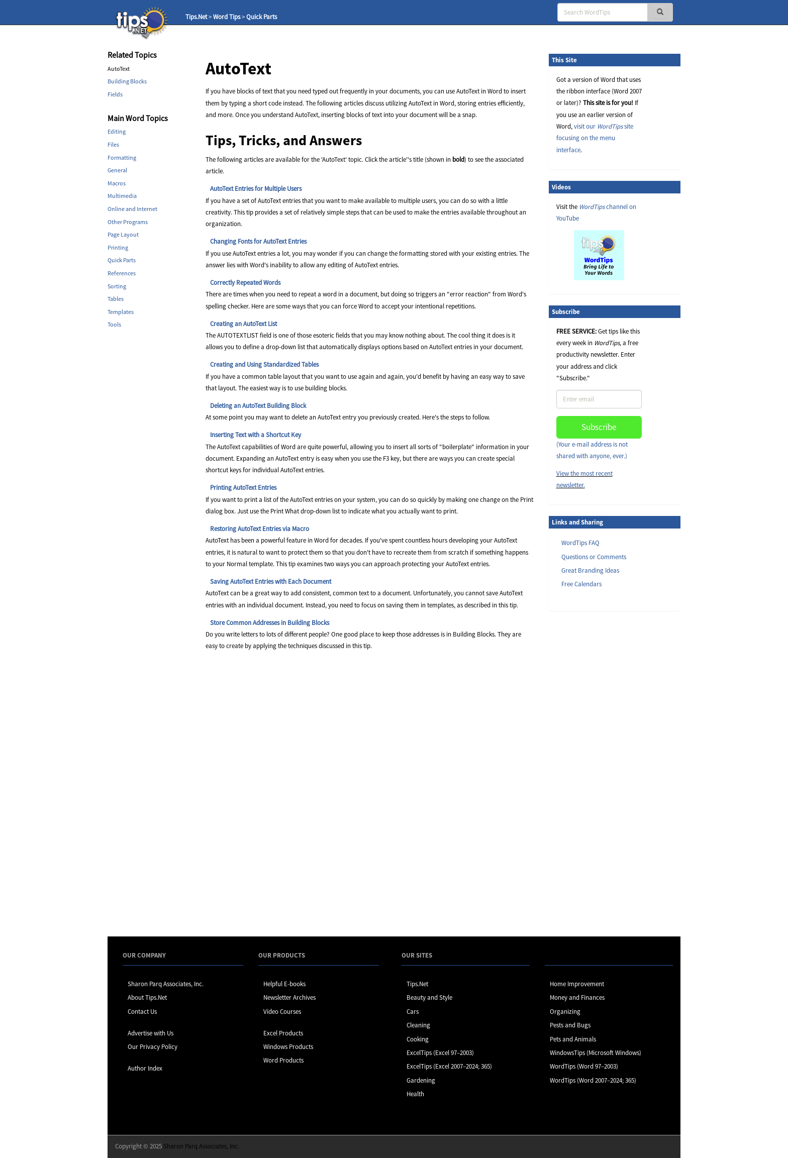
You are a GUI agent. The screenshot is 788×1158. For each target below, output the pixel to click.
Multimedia (122, 195)
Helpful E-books (284, 984)
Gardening (421, 1080)
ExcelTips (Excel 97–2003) (440, 1052)
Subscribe (598, 427)
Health (415, 1094)
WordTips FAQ (580, 543)
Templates (121, 311)
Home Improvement (577, 984)
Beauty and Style (429, 997)
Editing (117, 131)
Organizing (565, 1011)
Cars (413, 1011)
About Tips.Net (147, 997)
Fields (115, 94)
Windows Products (288, 1046)
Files (113, 144)
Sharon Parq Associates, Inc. (166, 984)
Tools (114, 324)
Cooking (418, 1039)
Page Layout (123, 234)
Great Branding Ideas (590, 570)
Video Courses (282, 1011)
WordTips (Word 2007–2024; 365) (593, 1080)
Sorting (117, 286)
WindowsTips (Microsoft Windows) (595, 1052)
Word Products (283, 1060)
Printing (118, 247)
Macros (117, 183)
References (122, 273)
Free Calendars (581, 584)
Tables (116, 298)
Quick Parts (261, 17)
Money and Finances (577, 997)
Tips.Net (196, 17)
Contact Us (142, 1011)
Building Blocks (127, 81)
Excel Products (283, 1033)
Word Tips (226, 17)
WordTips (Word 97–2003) (584, 1066)
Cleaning (418, 1025)
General (117, 170)
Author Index (145, 1068)
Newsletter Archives (289, 997)
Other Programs (128, 222)
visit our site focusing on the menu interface (594, 138)
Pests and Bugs (570, 1025)
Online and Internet (132, 209)
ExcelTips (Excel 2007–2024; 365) (449, 1066)
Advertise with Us (150, 1033)
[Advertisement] (599, 773)
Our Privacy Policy (152, 1046)
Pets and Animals (573, 1039)
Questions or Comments (593, 557)
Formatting (122, 157)
